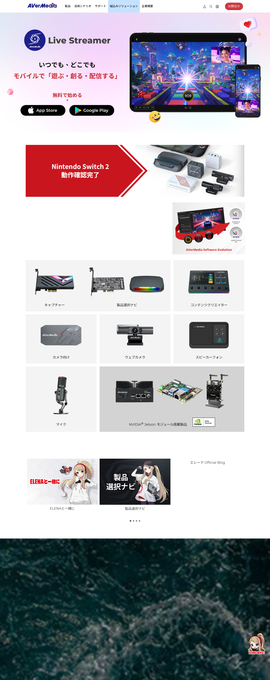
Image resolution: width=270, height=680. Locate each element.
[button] (5, 75)
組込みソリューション (124, 6)
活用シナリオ (82, 6)
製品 (67, 6)
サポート (100, 6)
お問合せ (234, 6)
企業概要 (147, 6)
